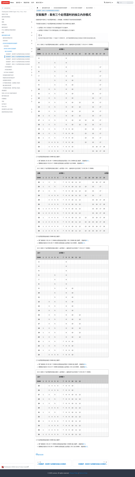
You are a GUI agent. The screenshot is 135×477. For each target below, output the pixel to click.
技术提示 (4, 104)
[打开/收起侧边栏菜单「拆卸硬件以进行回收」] (32, 109)
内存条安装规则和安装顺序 (10, 43)
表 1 (87, 240)
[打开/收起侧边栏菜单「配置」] (32, 32)
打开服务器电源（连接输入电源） (12, 83)
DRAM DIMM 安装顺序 (10, 48)
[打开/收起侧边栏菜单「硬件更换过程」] (32, 96)
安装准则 (5, 40)
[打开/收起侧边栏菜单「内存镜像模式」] (32, 67)
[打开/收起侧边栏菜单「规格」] (32, 22)
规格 (3, 22)
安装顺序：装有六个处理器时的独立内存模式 (18, 61)
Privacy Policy (74, 473)
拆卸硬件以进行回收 (7, 109)
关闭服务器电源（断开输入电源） (12, 88)
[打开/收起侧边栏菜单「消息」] (32, 101)
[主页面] (37, 8)
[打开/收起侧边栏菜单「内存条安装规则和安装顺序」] (32, 43)
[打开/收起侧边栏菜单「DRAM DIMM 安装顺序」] (32, 48)
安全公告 (4, 106)
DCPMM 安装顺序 (9, 72)
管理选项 (4, 24)
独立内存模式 (8, 51)
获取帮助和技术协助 (7, 112)
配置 (3, 32)
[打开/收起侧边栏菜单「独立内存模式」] (32, 51)
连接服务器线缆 (7, 80)
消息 (3, 101)
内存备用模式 (8, 69)
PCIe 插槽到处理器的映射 (9, 30)
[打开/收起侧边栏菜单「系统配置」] (32, 90)
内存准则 (6, 46)
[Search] (125, 2)
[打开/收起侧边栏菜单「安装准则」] (32, 40)
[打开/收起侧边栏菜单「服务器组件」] (32, 27)
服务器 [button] (18, 2)
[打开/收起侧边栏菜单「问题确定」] (32, 98)
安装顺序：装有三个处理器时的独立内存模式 (18, 56)
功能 (3, 19)
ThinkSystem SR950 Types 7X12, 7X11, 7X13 (14, 11)
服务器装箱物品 (6, 16)
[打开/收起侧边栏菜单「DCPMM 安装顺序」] (32, 72)
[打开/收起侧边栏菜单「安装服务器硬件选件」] (32, 75)
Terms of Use (83, 473)
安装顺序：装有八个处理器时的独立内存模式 (18, 64)
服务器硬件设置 (6, 35)
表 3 (82, 163)
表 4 (83, 243)
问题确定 (4, 98)
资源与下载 (5, 14)
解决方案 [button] (39, 2)
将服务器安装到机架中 (9, 77)
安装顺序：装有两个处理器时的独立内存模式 (18, 54)
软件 (32, 2)
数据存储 (26, 2)
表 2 (87, 160)
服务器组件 (5, 27)
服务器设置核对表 (7, 38)
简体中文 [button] (107, 2)
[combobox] (4, 8)
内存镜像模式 (8, 67)
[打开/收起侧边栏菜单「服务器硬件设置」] (32, 35)
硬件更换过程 (5, 96)
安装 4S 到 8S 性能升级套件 (9, 93)
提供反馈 (39, 454)
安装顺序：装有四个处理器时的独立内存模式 (18, 59)
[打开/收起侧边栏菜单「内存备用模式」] (32, 69)
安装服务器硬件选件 (8, 75)
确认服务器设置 (7, 85)
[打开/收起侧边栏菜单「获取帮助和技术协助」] (32, 112)
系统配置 (4, 90)
